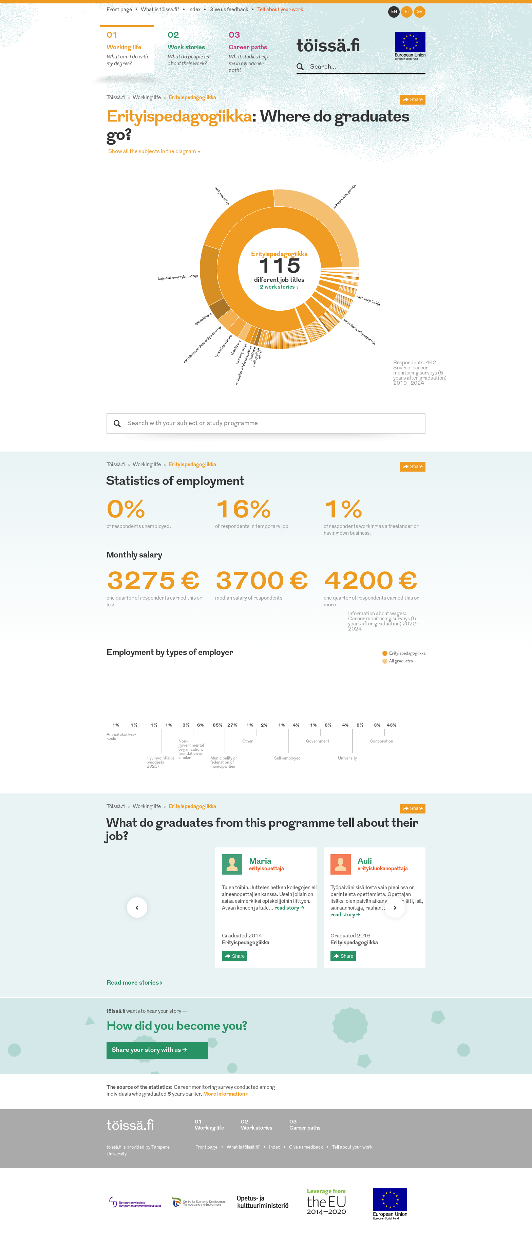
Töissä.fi (116, 97)
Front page (119, 10)
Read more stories (133, 983)
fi (407, 12)
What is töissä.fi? (160, 10)
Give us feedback (228, 10)
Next (395, 907)
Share (416, 99)
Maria (260, 862)
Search (303, 67)
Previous (137, 907)
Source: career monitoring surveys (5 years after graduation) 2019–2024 (419, 376)
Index (194, 10)
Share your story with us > (149, 1050)
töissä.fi (328, 47)
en (394, 12)
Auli (365, 862)
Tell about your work (280, 10)
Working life (147, 97)
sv (419, 12)
